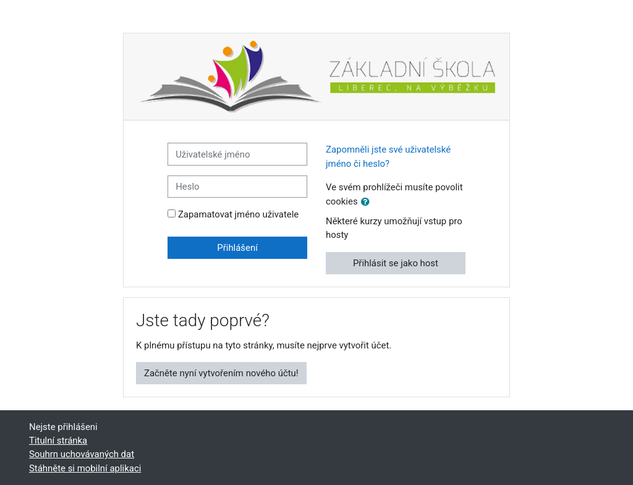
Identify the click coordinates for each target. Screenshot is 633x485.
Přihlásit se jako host (395, 263)
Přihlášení (237, 247)
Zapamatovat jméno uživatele (238, 214)
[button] (368, 202)
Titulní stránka (58, 440)
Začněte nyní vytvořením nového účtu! (221, 373)
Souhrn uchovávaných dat (81, 454)
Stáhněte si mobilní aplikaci (85, 468)
